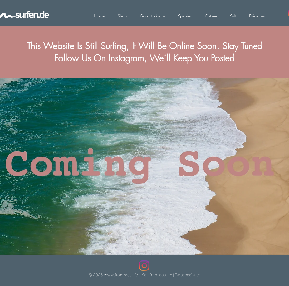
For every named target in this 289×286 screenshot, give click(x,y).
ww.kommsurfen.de (126, 275)
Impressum (161, 275)
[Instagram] (144, 265)
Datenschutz (187, 275)
